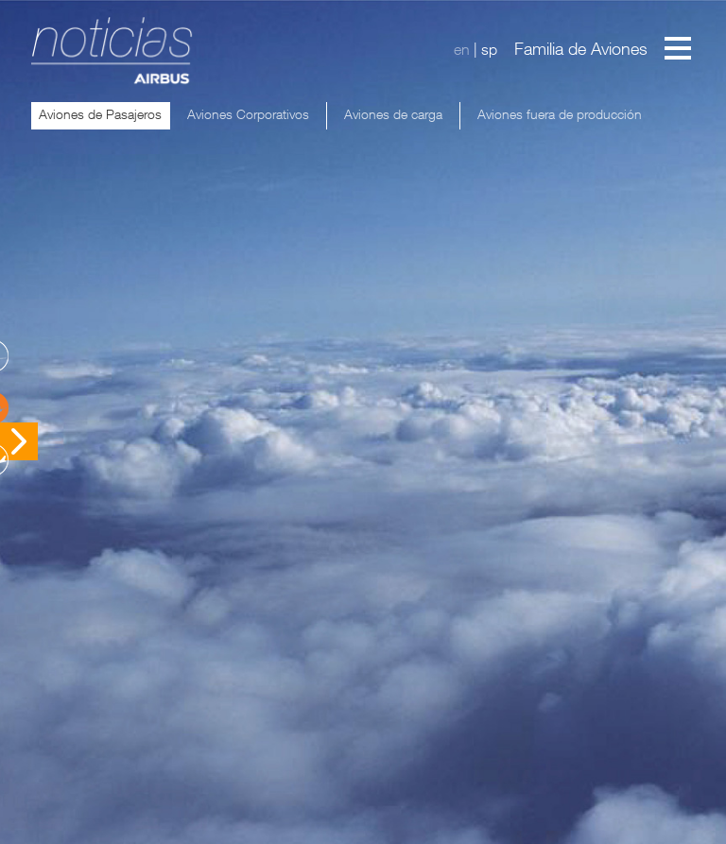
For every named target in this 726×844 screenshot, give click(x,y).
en (462, 49)
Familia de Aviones (581, 49)
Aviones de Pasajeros (100, 114)
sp (489, 49)
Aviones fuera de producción (559, 114)
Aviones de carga (393, 114)
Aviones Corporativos (248, 114)
